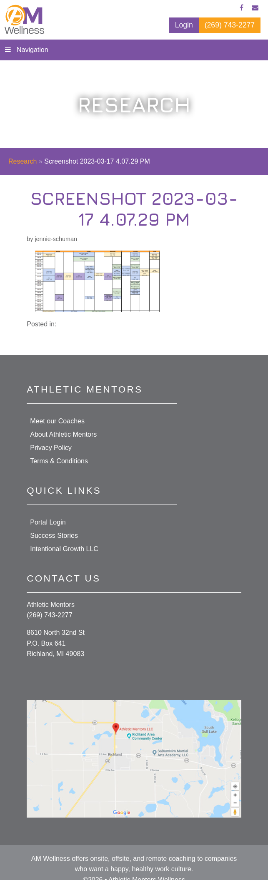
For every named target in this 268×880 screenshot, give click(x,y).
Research (22, 161)
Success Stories (54, 535)
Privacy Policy (51, 447)
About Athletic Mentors (63, 434)
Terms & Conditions (59, 461)
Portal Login (47, 522)
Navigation (32, 49)
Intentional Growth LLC (64, 548)
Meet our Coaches (57, 421)
